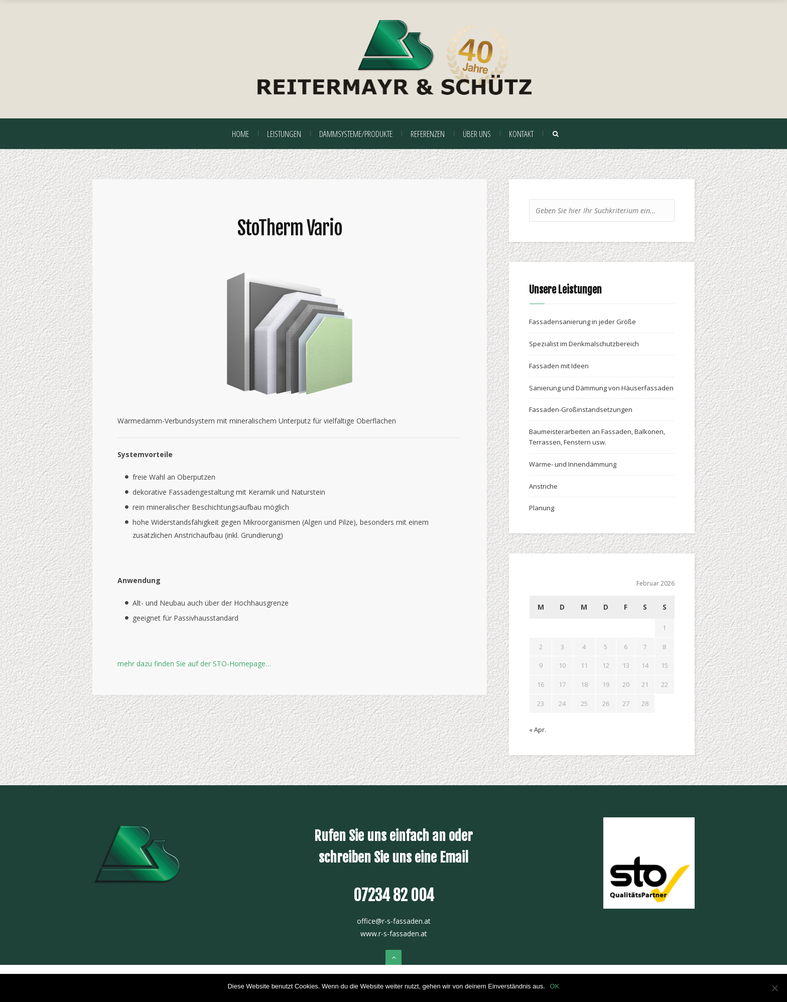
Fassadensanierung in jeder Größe (582, 321)
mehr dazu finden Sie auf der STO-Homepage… (194, 663)
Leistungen (284, 133)
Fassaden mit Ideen (559, 365)
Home (240, 133)
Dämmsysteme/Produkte (355, 133)
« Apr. (537, 729)
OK (555, 986)
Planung (541, 507)
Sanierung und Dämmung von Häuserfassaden (601, 387)
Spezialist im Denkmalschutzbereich (584, 343)
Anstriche (543, 486)
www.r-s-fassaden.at (393, 933)
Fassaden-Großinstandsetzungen (580, 409)
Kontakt (521, 133)
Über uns (477, 133)
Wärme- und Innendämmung (572, 464)
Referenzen (428, 133)
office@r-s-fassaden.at (394, 921)
